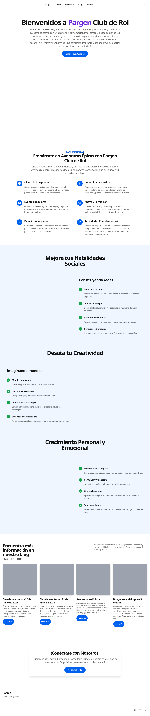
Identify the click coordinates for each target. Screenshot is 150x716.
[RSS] (144, 709)
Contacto (89, 4)
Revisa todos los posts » (13, 559)
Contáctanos (75, 670)
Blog (80, 4)
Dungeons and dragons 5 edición (127, 601)
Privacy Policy (14, 696)
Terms (5, 696)
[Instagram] (135, 709)
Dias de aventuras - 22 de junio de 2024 (54, 601)
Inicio (59, 4)
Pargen (7, 692)
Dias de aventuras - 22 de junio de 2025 (17, 601)
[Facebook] (140, 709)
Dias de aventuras (75, 54)
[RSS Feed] (144, 4)
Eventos (69, 4)
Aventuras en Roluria (88, 599)
